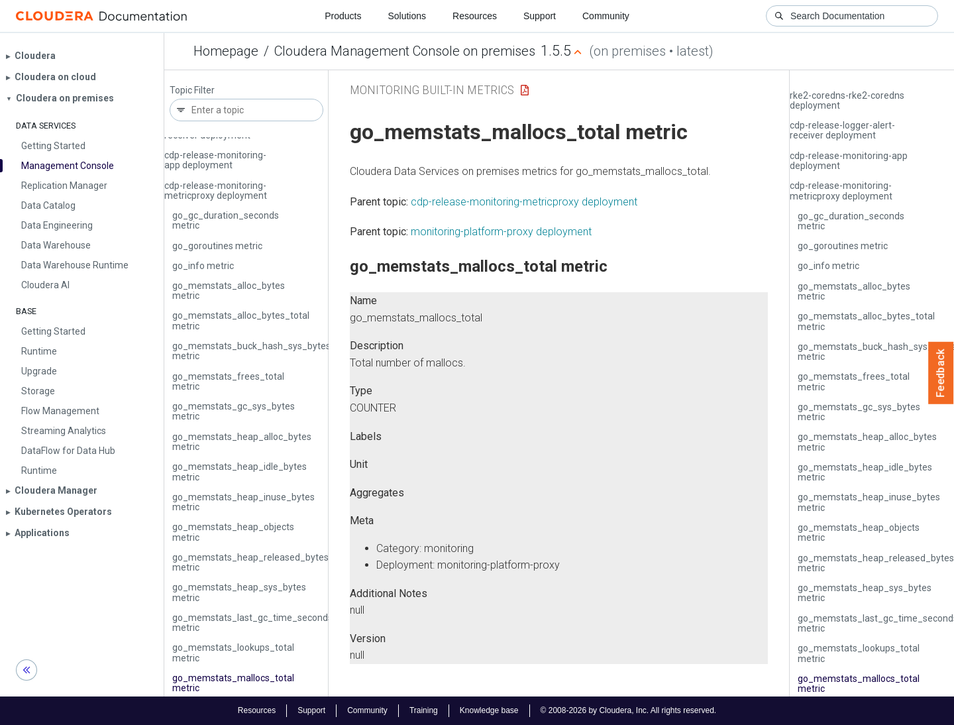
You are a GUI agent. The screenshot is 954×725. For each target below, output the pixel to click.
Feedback (941, 373)
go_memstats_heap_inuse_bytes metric (243, 502)
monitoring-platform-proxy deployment (501, 231)
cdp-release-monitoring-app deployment (215, 160)
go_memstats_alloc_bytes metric (228, 290)
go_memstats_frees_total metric (228, 381)
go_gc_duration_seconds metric (225, 220)
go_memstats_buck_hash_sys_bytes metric (251, 351)
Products (343, 16)
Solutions (407, 16)
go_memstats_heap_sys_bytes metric (239, 592)
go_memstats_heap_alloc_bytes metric (241, 441)
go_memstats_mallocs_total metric (233, 683)
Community (605, 16)
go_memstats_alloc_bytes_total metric (240, 320)
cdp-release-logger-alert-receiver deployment (842, 130)
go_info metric (203, 265)
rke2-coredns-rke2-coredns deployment (847, 100)
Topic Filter (192, 90)
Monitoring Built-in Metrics (432, 89)
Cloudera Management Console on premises (404, 51)
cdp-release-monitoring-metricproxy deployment (215, 190)
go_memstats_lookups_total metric (233, 652)
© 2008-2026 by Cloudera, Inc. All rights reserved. (629, 710)
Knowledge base (489, 710)
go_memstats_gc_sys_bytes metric (233, 411)
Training (423, 710)
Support (539, 16)
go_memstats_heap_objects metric (233, 532)
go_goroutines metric (217, 246)
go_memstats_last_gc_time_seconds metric (252, 622)
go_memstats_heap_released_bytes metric (250, 562)
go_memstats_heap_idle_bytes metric (239, 471)
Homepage (225, 51)
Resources (474, 16)
